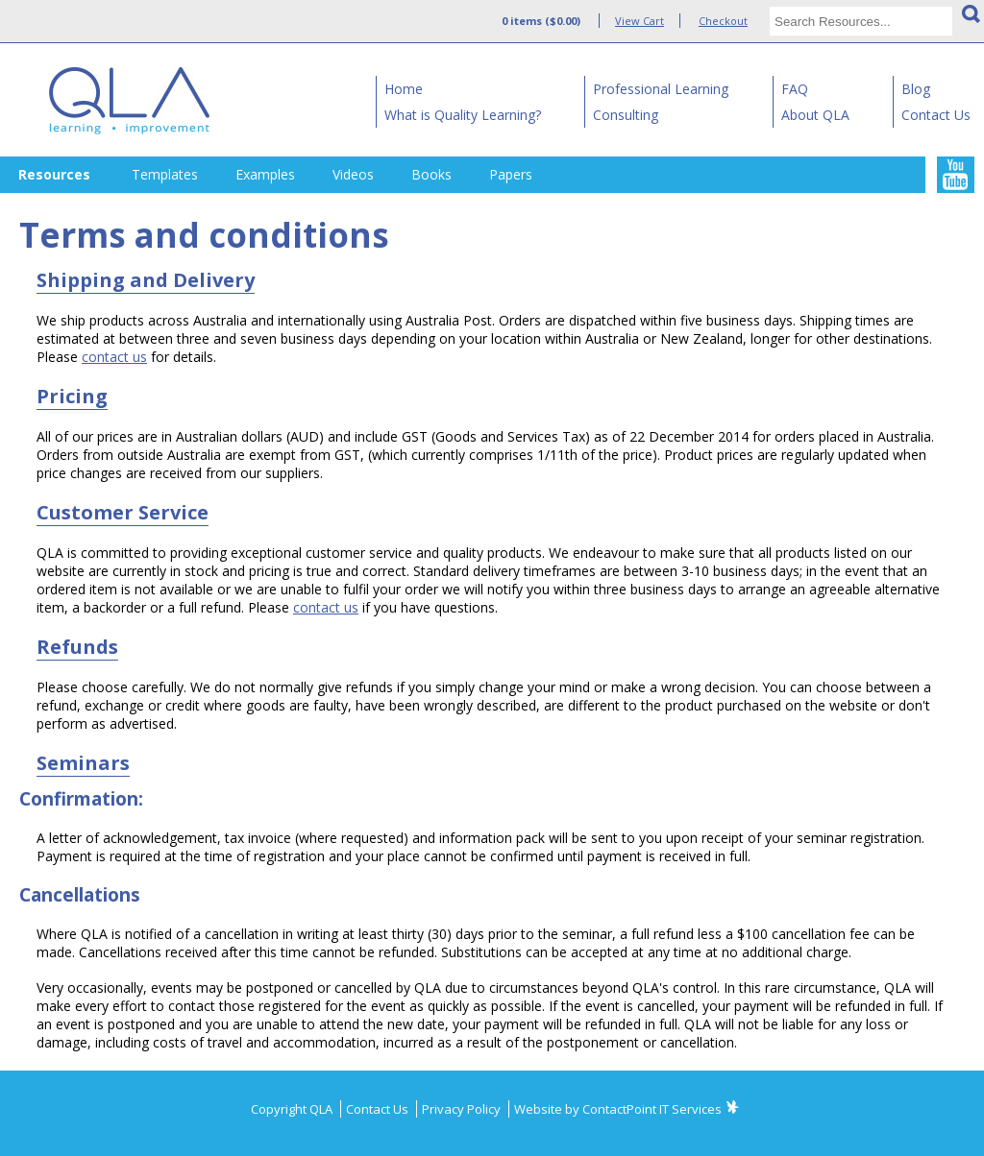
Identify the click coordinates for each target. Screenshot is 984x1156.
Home (403, 89)
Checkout (723, 20)
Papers (510, 174)
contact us (114, 357)
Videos (353, 174)
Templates (165, 174)
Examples (265, 174)
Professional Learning (660, 89)
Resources (54, 174)
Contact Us (936, 115)
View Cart (639, 20)
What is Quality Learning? (462, 115)
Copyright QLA (293, 1109)
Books (431, 174)
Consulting (625, 115)
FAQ (794, 89)
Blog (915, 89)
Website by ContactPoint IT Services (618, 1109)
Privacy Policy (463, 1109)
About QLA (815, 115)
